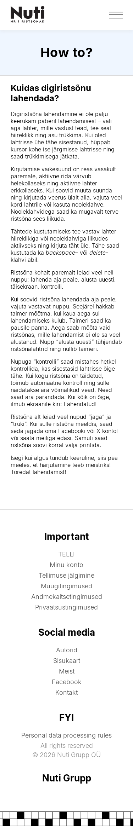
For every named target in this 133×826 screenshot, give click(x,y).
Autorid (66, 650)
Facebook (67, 682)
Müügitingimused (66, 586)
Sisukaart (66, 660)
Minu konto (66, 564)
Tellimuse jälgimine (66, 575)
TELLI (66, 554)
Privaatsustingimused (66, 607)
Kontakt (66, 692)
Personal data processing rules (66, 735)
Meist (66, 671)
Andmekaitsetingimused (66, 596)
